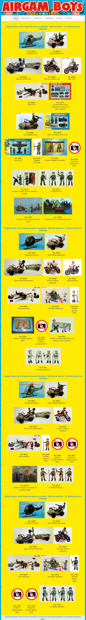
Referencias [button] (26, 18)
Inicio (16, 18)
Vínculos (59, 18)
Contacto (69, 18)
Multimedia (49, 18)
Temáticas (38, 18)
